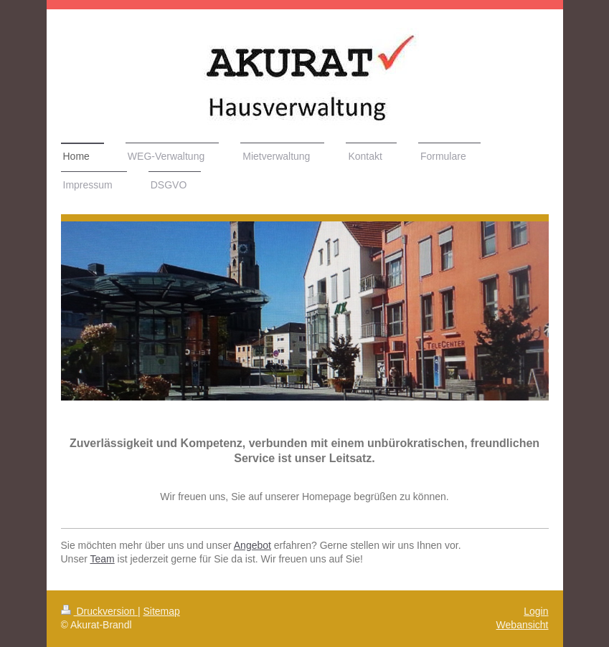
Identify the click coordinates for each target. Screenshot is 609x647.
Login (536, 611)
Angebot (252, 545)
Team (102, 559)
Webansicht (522, 625)
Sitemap (161, 611)
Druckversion (99, 611)
